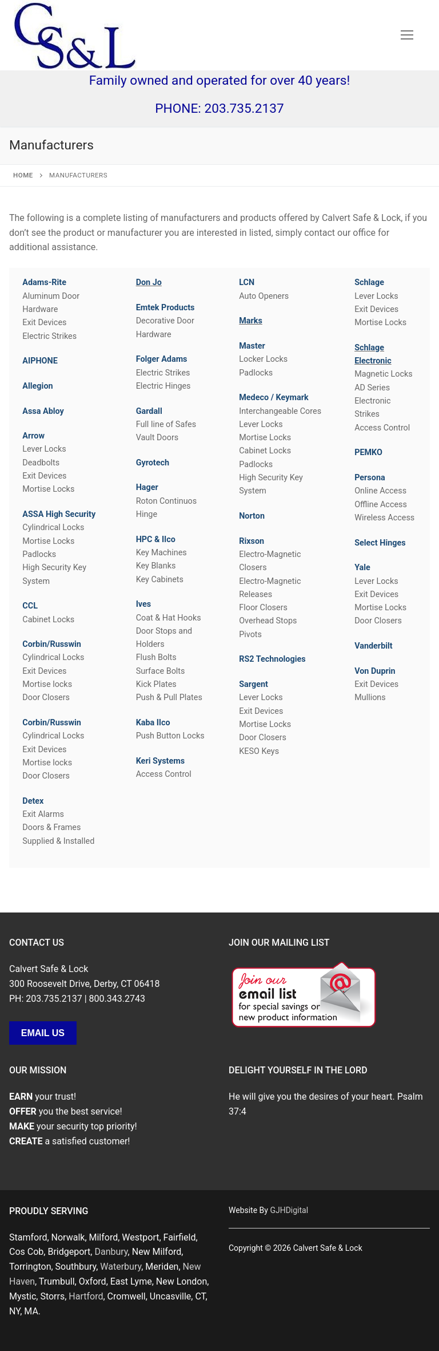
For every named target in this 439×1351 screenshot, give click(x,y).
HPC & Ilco (155, 539)
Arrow (33, 436)
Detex (32, 801)
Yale (362, 567)
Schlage (369, 282)
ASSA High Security (58, 514)
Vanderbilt (373, 646)
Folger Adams (161, 359)
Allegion (37, 386)
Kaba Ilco (153, 723)
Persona (369, 478)
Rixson (251, 541)
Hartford (86, 1296)
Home (23, 175)
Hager (147, 487)
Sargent (253, 684)
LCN (246, 282)
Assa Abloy (43, 411)
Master (252, 346)
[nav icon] (407, 35)
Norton (252, 516)
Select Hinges (380, 543)
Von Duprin (375, 671)
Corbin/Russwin (51, 644)
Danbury (110, 1251)
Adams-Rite (44, 282)
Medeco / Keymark (273, 397)
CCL (30, 606)
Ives (143, 604)
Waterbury (120, 1266)
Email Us (43, 1033)
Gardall (149, 411)
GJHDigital (289, 1210)
